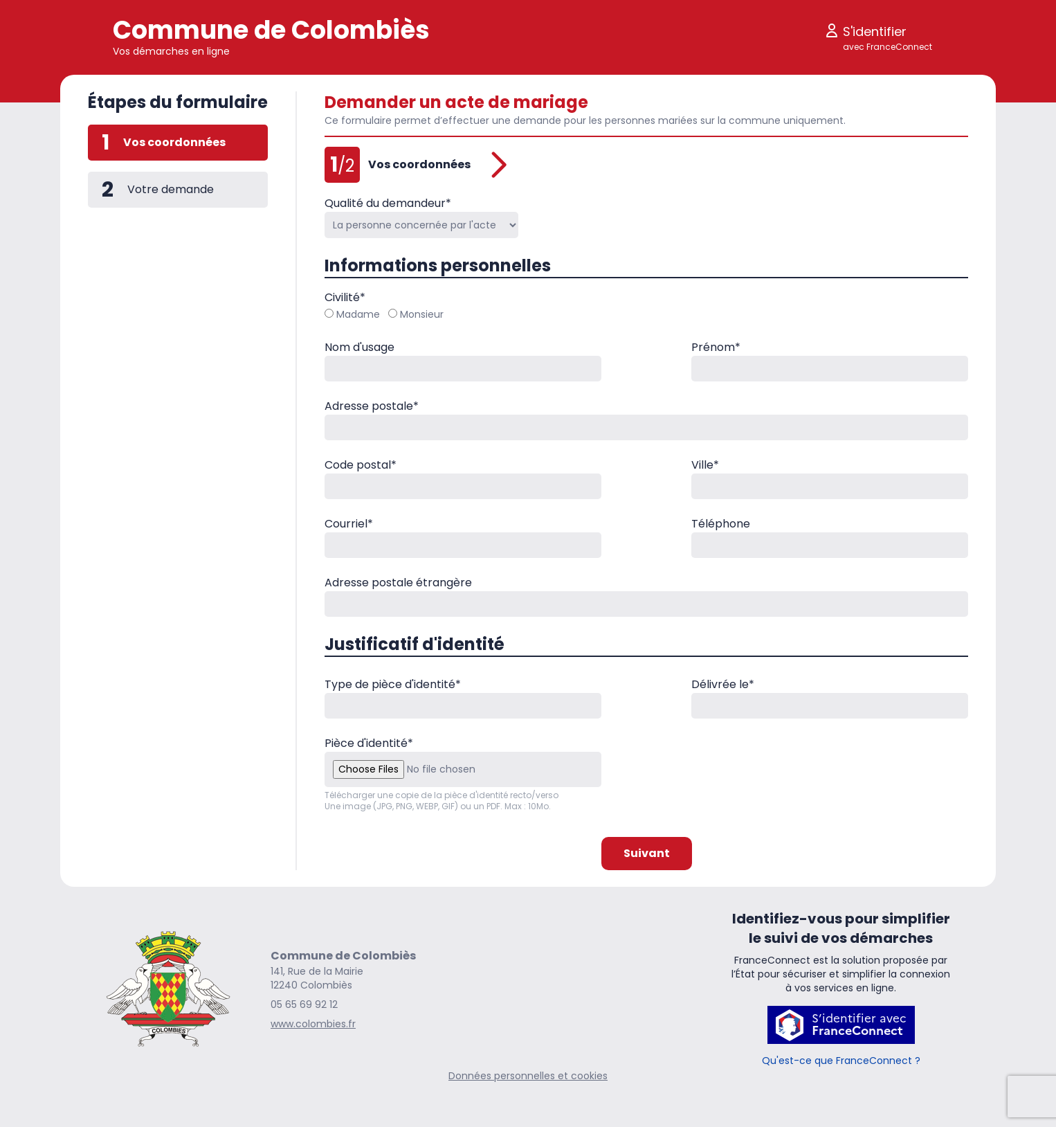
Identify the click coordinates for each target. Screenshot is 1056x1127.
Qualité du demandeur (388, 203)
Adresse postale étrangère (398, 582)
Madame (352, 314)
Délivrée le (722, 684)
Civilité (345, 297)
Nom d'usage (359, 347)
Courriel (349, 524)
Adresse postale (372, 406)
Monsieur (416, 314)
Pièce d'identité (369, 743)
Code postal (361, 465)
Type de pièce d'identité (393, 684)
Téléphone (720, 524)
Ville (705, 465)
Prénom (715, 347)
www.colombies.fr (313, 1024)
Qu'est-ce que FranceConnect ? (841, 1060)
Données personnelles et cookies (528, 1076)
